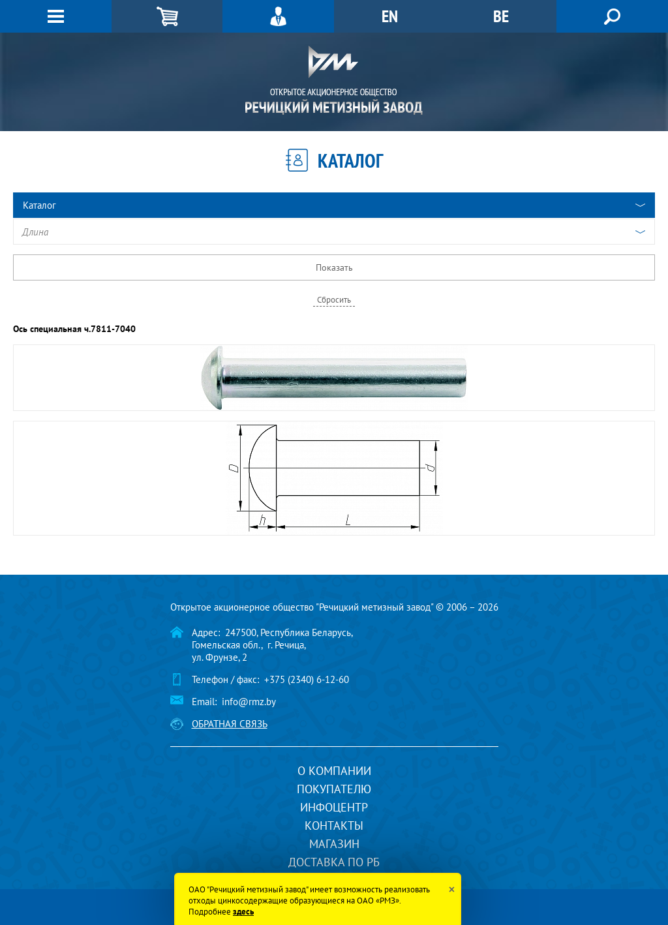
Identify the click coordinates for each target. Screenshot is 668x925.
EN (390, 16)
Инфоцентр (334, 807)
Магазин (334, 843)
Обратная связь (229, 724)
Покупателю (334, 788)
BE (501, 16)
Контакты (334, 825)
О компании (334, 770)
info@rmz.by (249, 701)
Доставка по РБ (334, 862)
